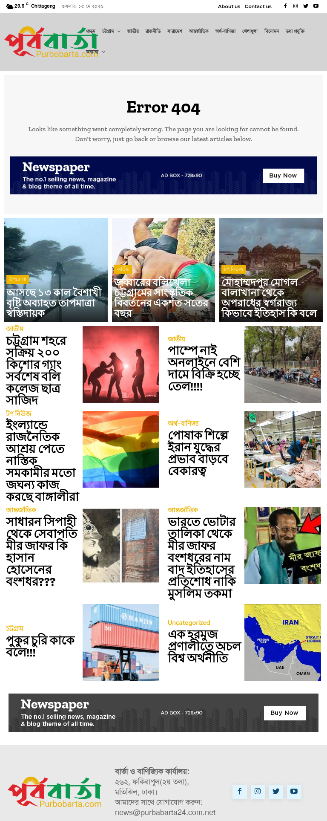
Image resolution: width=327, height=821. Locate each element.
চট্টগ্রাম (13, 596)
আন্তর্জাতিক (19, 500)
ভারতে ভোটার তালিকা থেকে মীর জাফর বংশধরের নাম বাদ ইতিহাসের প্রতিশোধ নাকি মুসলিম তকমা (204, 531)
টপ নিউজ (233, 290)
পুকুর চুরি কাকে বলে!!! (35, 612)
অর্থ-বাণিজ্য (181, 429)
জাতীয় (123, 290)
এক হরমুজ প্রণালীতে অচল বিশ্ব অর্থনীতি (200, 612)
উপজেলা (17, 297)
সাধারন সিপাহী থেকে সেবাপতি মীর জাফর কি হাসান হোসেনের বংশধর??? (39, 531)
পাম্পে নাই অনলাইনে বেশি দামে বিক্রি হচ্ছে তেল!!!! (198, 368)
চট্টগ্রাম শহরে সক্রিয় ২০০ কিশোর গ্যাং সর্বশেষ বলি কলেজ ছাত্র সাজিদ (31, 369)
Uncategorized (187, 591)
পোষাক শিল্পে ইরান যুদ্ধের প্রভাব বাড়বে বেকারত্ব (204, 450)
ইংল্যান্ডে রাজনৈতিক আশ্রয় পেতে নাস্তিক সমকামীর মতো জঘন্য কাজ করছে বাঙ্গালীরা (42, 450)
